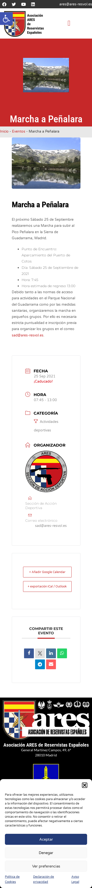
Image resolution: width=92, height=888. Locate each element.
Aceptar (46, 839)
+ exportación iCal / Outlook (47, 586)
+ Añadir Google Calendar (47, 572)
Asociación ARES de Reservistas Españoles (46, 745)
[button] (6, 18)
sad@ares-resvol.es (27, 335)
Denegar (46, 853)
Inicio (4, 131)
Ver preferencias (46, 866)
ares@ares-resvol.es (75, 4)
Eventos (18, 131)
